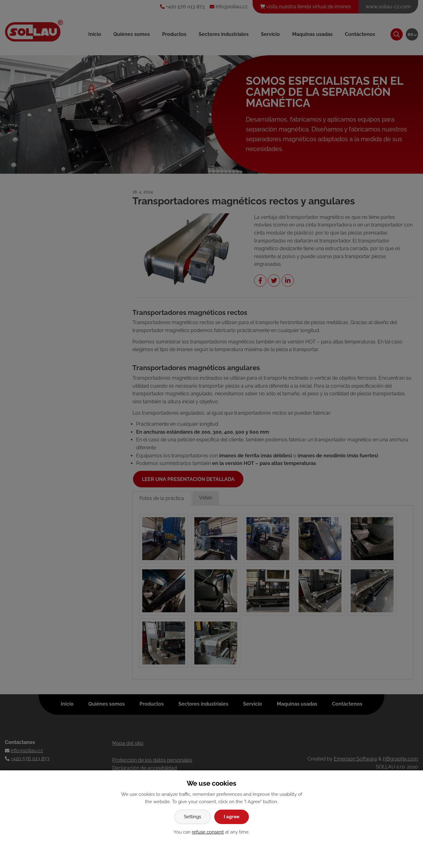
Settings (192, 816)
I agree (231, 816)
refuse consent (208, 832)
